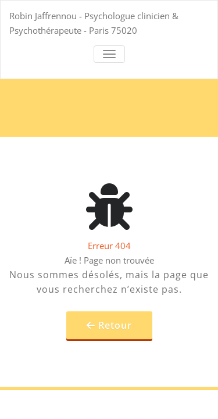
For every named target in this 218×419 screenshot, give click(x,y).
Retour (115, 325)
